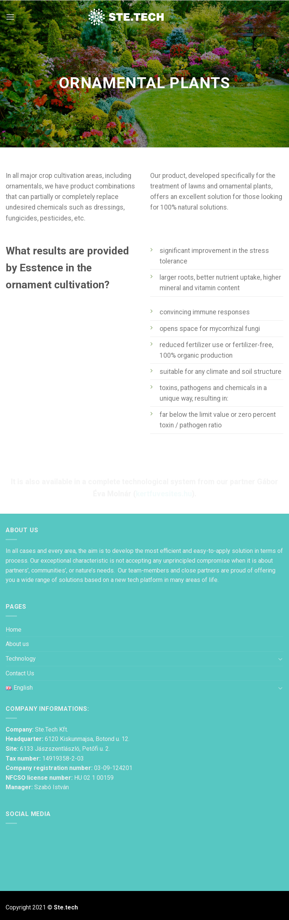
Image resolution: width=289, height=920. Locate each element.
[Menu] (10, 17)
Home (13, 629)
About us (17, 644)
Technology (21, 658)
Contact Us (20, 673)
